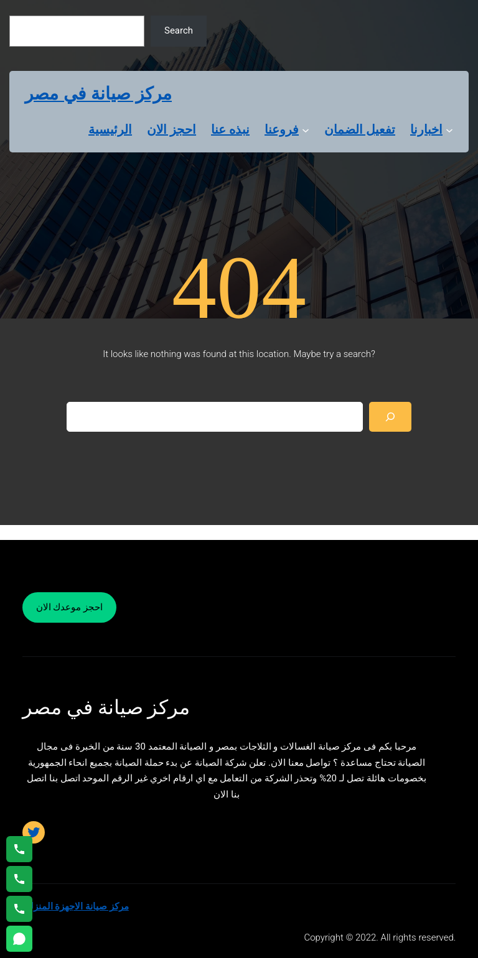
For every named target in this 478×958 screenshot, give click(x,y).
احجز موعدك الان (69, 607)
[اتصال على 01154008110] (19, 849)
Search (178, 30)
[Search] (390, 417)
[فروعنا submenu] (305, 129)
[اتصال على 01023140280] (19, 879)
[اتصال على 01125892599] (19, 909)
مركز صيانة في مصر (98, 93)
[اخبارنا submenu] (449, 129)
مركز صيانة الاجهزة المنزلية (75, 906)
